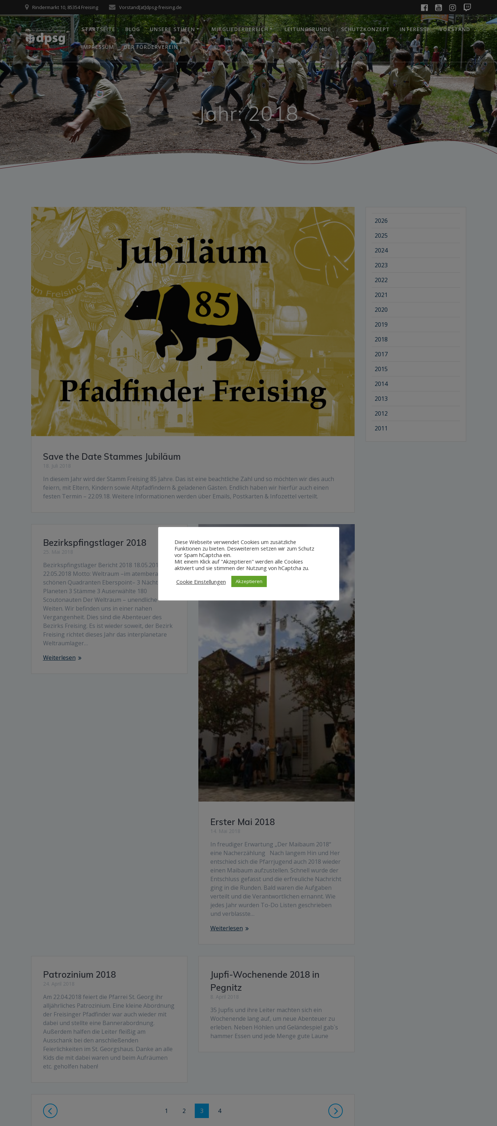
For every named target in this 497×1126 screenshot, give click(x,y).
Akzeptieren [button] (249, 581)
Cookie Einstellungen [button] (201, 581)
